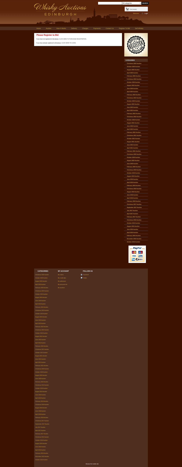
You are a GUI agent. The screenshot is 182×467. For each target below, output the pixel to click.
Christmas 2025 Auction (134, 63)
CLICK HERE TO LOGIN (69, 43)
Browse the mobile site (92, 464)
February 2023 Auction (134, 113)
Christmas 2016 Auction (134, 220)
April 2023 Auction (132, 110)
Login (146, 13)
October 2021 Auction (133, 138)
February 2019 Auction (134, 185)
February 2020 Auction (134, 166)
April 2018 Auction (132, 198)
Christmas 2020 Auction (134, 154)
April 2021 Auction (132, 148)
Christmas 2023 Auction (134, 98)
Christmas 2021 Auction (134, 135)
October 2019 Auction (133, 173)
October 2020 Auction (133, 157)
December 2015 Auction (134, 238)
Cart (133, 9)
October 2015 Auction (133, 242)
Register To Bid (124, 28)
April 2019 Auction (132, 182)
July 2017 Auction (132, 210)
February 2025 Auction (134, 76)
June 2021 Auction (132, 145)
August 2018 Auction (133, 191)
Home (38, 28)
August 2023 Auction (133, 104)
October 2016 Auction (133, 223)
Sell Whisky (139, 28)
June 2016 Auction (132, 229)
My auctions (61, 287)
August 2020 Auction (133, 160)
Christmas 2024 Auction (134, 79)
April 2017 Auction (132, 213)
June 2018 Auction (132, 195)
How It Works (61, 28)
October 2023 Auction (133, 101)
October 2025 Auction (133, 66)
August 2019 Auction (133, 176)
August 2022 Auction (133, 123)
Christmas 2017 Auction (134, 204)
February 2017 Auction (134, 217)
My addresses (62, 281)
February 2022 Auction (134, 132)
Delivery (74, 28)
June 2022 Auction (132, 126)
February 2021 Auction (134, 151)
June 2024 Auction (132, 88)
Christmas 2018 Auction (134, 188)
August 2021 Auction (133, 141)
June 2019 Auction (132, 179)
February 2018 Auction (134, 201)
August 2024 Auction (133, 85)
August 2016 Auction (133, 226)
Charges (85, 28)
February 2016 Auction (134, 235)
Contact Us (110, 28)
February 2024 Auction (134, 94)
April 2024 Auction (132, 91)
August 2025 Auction (133, 69)
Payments (97, 28)
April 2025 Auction (132, 73)
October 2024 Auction (133, 82)
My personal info (62, 284)
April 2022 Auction (132, 129)
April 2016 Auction (132, 232)
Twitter (85, 278)
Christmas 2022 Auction (134, 116)
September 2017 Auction (134, 207)
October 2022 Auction (133, 119)
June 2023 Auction (132, 107)
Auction (48, 28)
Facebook (86, 274)
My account (63, 271)
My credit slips (62, 278)
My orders (61, 274)
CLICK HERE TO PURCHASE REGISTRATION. (73, 39)
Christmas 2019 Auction (134, 170)
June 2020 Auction (132, 163)
